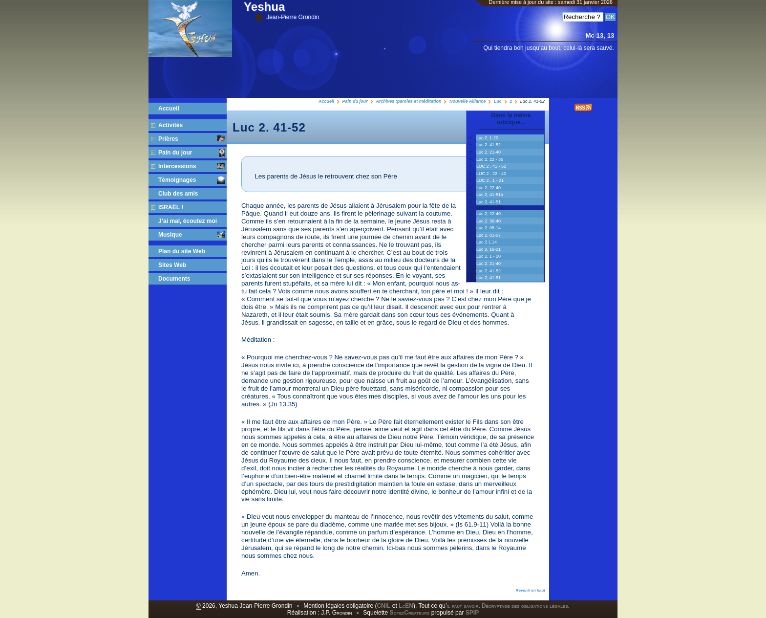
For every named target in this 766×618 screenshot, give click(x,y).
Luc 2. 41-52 (488, 144)
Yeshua (281, 10)
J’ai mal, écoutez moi (187, 221)
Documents (174, 278)
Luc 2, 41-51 (488, 201)
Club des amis (178, 193)
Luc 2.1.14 (486, 242)
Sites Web (172, 265)
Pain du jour (355, 101)
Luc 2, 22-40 (488, 187)
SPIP (472, 612)
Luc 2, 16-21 (488, 249)
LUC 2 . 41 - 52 (491, 166)
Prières (191, 138)
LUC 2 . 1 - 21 (490, 180)
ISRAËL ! (170, 207)
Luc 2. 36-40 (488, 221)
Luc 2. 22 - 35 (489, 159)
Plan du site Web (181, 251)
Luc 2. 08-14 (488, 227)
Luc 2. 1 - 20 (488, 256)
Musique (191, 234)
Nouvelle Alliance (467, 101)
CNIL (383, 605)
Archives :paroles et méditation (408, 101)
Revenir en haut (530, 590)
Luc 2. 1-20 (487, 137)
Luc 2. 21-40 (488, 152)
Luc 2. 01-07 (488, 235)
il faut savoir (463, 605)
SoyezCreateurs (409, 612)
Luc (498, 101)
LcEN (406, 605)
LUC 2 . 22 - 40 (491, 173)
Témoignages (191, 180)
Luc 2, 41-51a (489, 194)
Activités (170, 125)
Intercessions (191, 166)
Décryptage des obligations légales (525, 605)
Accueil (326, 101)
